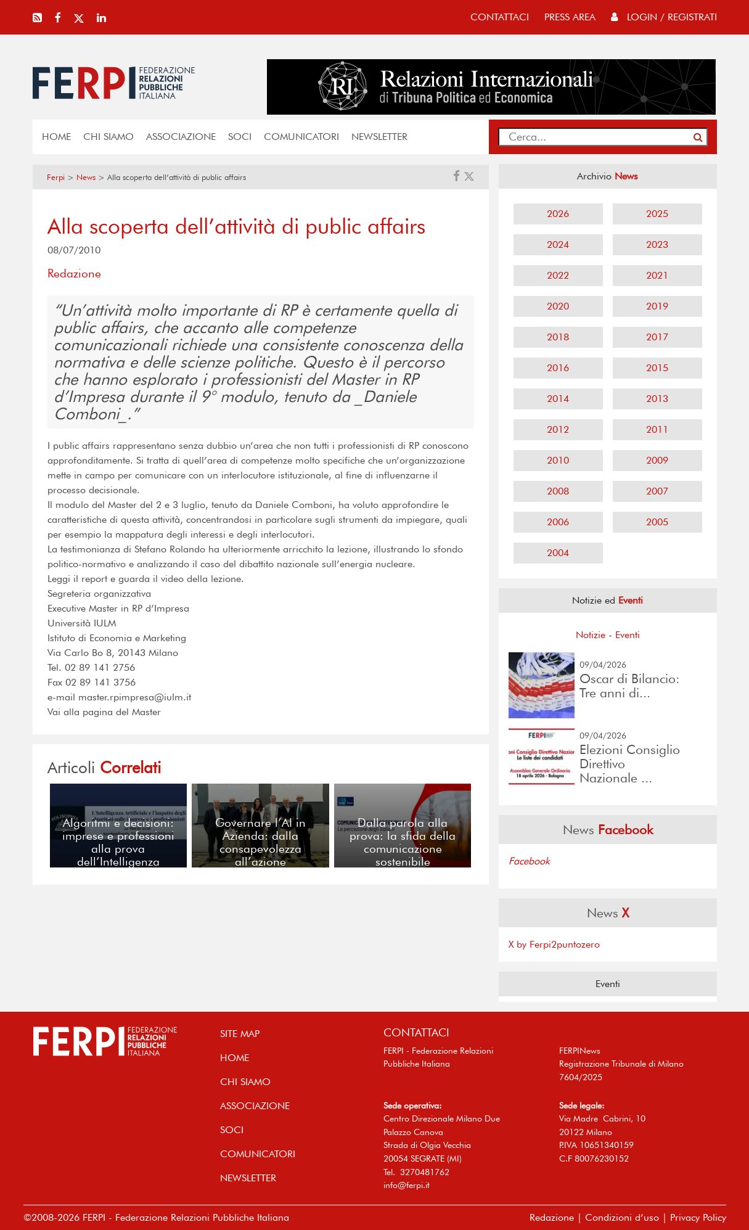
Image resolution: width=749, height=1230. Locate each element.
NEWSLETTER (379, 136)
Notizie (590, 635)
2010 (558, 460)
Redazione (552, 1217)
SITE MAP (240, 1033)
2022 (558, 275)
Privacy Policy (698, 1217)
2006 (558, 522)
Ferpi (56, 177)
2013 (657, 398)
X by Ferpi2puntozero (554, 944)
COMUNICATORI (301, 136)
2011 (657, 429)
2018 (558, 337)
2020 (558, 306)
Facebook (529, 861)
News (86, 177)
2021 (657, 275)
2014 (558, 398)
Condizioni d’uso (622, 1217)
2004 (558, 553)
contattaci (499, 17)
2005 (657, 522)
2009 (657, 460)
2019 (657, 306)
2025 (657, 213)
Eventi (627, 635)
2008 (558, 491)
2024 (558, 244)
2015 (657, 368)
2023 (657, 244)
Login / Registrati (664, 17)
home (56, 136)
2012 (558, 429)
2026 (558, 213)
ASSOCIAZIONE (181, 136)
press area (570, 17)
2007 (657, 491)
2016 (558, 368)
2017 (657, 337)
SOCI (240, 136)
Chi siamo (108, 136)
